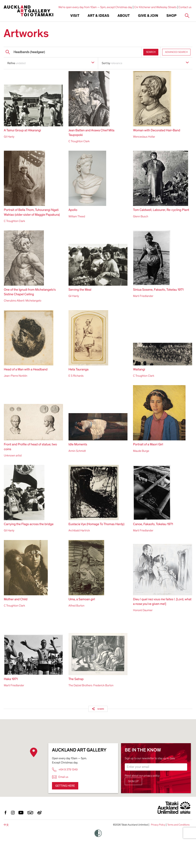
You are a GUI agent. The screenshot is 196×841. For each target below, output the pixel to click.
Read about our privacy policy (142, 776)
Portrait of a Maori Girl (148, 444)
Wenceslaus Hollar (144, 137)
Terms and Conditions (178, 825)
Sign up (133, 781)
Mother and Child (15, 599)
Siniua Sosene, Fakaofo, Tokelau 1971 (158, 290)
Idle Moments (78, 444)
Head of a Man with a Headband (26, 369)
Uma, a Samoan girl (82, 599)
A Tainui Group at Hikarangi (22, 130)
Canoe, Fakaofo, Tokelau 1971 (153, 524)
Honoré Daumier (142, 610)
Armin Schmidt (77, 451)
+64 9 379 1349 (65, 769)
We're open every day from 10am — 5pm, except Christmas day (95, 7)
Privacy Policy (158, 825)
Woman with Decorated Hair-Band (156, 130)
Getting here (65, 786)
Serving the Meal (80, 290)
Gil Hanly (9, 137)
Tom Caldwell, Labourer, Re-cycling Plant (161, 210)
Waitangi (139, 369)
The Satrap (76, 679)
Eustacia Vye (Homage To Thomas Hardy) (97, 524)
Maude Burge (141, 451)
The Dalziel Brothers (80, 685)
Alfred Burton (76, 606)
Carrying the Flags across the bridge (28, 524)
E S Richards (76, 376)
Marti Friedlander (143, 296)
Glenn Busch (140, 216)
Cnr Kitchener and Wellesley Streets (155, 7)
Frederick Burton (103, 685)
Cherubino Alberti (14, 301)
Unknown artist (13, 455)
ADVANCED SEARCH (176, 52)
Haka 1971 (11, 679)
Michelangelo (33, 301)
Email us (60, 777)
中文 (6, 825)
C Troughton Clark (79, 141)
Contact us (185, 7)
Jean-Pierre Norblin (15, 376)
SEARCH (151, 52)
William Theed (77, 216)
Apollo (73, 210)
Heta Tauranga (79, 369)
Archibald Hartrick (79, 530)
